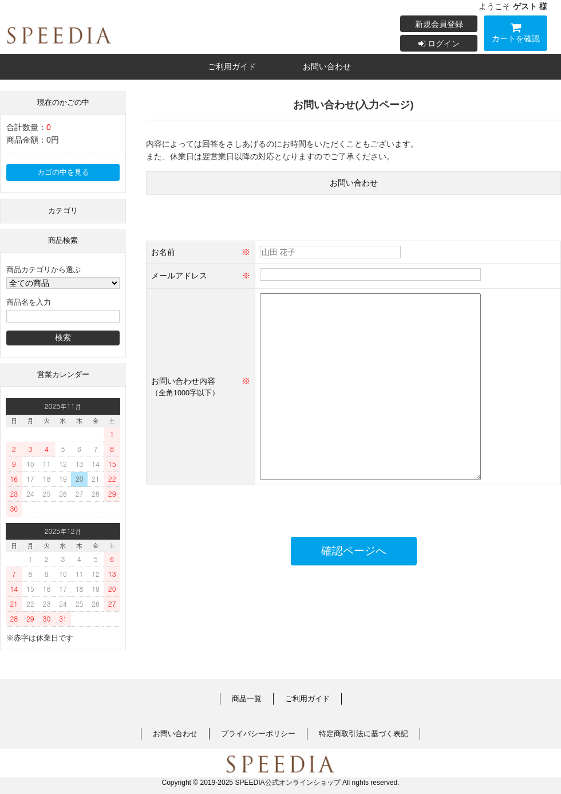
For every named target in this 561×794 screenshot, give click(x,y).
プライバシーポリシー (258, 734)
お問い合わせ (327, 66)
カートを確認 (515, 34)
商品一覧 (247, 699)
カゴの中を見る (63, 172)
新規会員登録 (439, 24)
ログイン (439, 43)
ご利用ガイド (232, 66)
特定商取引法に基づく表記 (363, 734)
